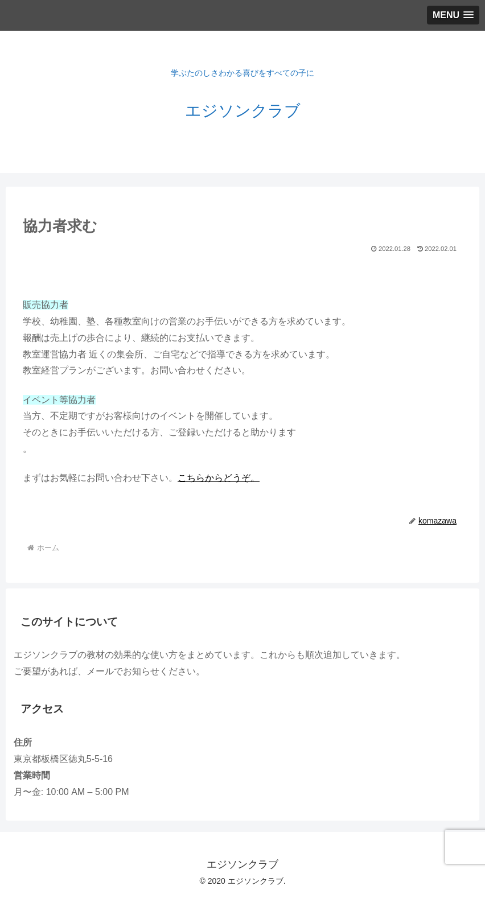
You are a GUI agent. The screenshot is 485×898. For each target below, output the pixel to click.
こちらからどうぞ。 (219, 478)
